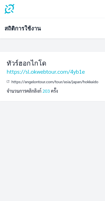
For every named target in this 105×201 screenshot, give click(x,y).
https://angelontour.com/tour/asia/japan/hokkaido (54, 81)
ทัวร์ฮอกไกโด (26, 63)
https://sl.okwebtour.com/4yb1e (46, 71)
